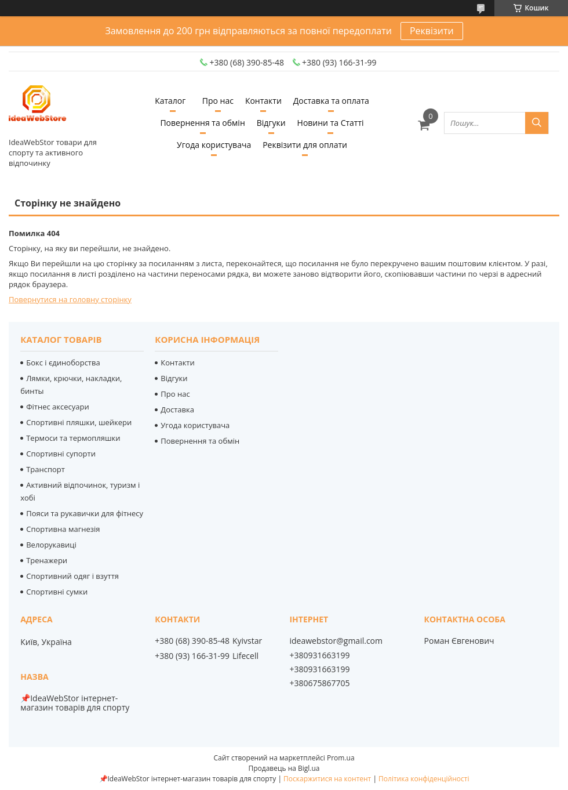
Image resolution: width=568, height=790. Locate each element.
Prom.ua (341, 758)
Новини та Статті (330, 122)
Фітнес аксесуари (57, 406)
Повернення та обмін (202, 122)
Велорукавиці (51, 544)
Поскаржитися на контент (327, 779)
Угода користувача (214, 144)
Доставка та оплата (331, 100)
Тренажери (46, 560)
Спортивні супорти (61, 453)
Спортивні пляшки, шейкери (79, 422)
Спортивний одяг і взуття (72, 576)
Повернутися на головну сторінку (70, 299)
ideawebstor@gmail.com (336, 641)
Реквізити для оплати (305, 144)
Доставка (177, 409)
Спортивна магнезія (63, 529)
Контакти (263, 100)
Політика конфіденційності (423, 779)
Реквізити (432, 30)
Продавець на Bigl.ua (283, 768)
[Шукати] (536, 123)
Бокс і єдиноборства (63, 362)
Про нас (218, 100)
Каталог (170, 100)
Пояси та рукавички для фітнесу (84, 513)
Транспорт (45, 469)
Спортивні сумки (57, 591)
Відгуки (271, 122)
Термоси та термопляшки (73, 438)
